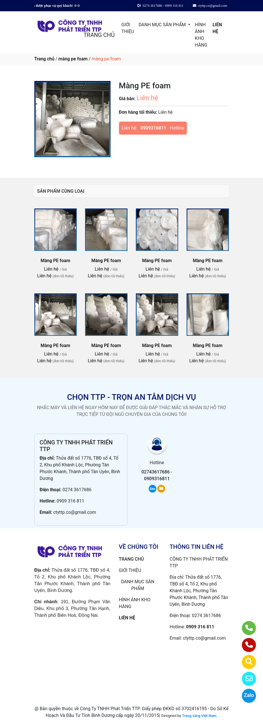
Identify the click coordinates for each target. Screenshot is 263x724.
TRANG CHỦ (98, 35)
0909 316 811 (70, 501)
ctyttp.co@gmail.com (74, 512)
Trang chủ (44, 59)
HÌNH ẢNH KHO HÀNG (201, 35)
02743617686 (156, 472)
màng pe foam (72, 59)
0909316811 (153, 128)
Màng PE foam (55, 260)
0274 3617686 (77, 489)
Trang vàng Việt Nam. (199, 716)
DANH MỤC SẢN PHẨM (162, 24)
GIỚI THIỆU (127, 28)
